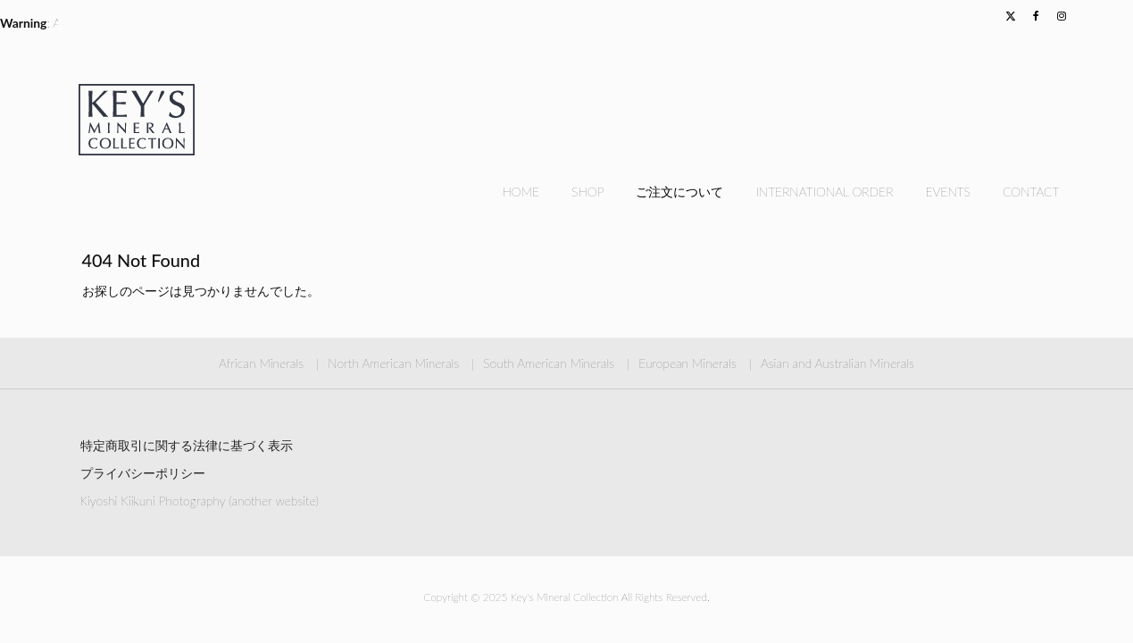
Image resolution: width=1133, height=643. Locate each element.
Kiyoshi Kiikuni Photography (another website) (199, 500)
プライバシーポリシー (142, 472)
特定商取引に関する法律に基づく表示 (186, 445)
